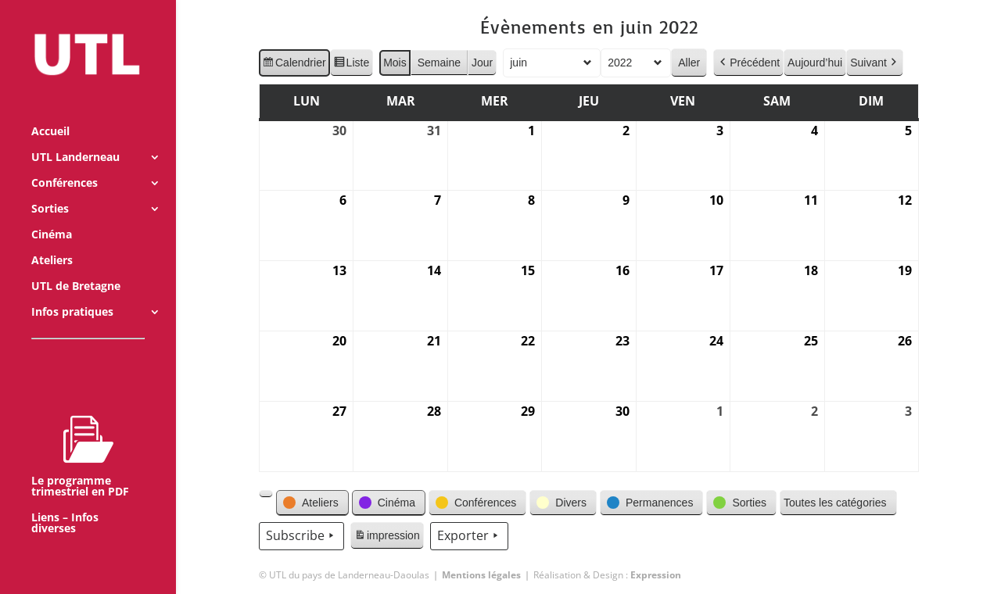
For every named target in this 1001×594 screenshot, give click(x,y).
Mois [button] (395, 62)
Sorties (50, 188)
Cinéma (51, 214)
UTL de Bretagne (75, 265)
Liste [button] (350, 65)
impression (386, 537)
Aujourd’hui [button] (815, 62)
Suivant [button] (874, 63)
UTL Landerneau (75, 137)
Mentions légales (481, 574)
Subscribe (301, 536)
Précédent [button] (748, 63)
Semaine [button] (438, 62)
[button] (266, 494)
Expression (655, 574)
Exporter (468, 536)
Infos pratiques (72, 291)
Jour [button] (482, 62)
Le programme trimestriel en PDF (80, 435)
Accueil (50, 111)
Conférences (64, 162)
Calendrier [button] (294, 65)
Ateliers (52, 240)
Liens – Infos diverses (65, 502)
